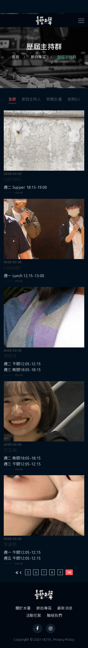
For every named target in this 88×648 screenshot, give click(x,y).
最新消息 (65, 608)
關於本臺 (23, 608)
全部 (12, 99)
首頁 (15, 57)
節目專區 (38, 57)
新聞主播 (54, 99)
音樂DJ (73, 99)
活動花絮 (33, 615)
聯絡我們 (54, 615)
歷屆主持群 (66, 57)
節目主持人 (31, 99)
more (19, 192)
